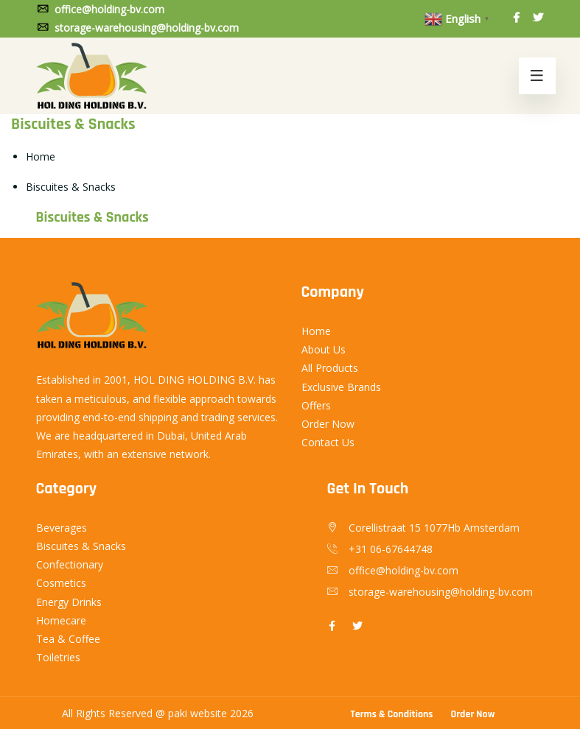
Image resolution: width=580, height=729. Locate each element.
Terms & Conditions (392, 714)
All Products (329, 368)
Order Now (327, 424)
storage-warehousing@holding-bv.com (137, 28)
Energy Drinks (69, 602)
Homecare (61, 620)
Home (40, 156)
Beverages (61, 528)
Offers (316, 405)
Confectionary (69, 564)
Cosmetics (61, 583)
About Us (323, 349)
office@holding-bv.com (100, 9)
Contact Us (327, 442)
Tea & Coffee (68, 639)
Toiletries (58, 657)
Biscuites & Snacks (81, 546)
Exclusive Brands (341, 387)
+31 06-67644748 (391, 549)
